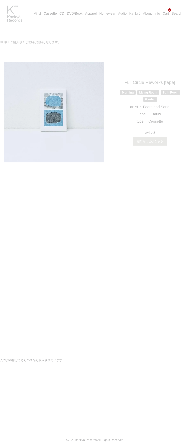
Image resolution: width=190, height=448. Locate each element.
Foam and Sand (156, 107)
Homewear (107, 13)
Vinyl (37, 13)
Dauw (156, 114)
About (147, 13)
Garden (150, 99)
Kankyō (134, 13)
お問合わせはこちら (149, 141)
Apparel (91, 13)
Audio (122, 13)
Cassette (50, 13)
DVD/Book (75, 13)
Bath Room (170, 92)
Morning (128, 92)
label (142, 114)
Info (157, 13)
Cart (166, 13)
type (140, 121)
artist (134, 107)
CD (61, 13)
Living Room (148, 92)
